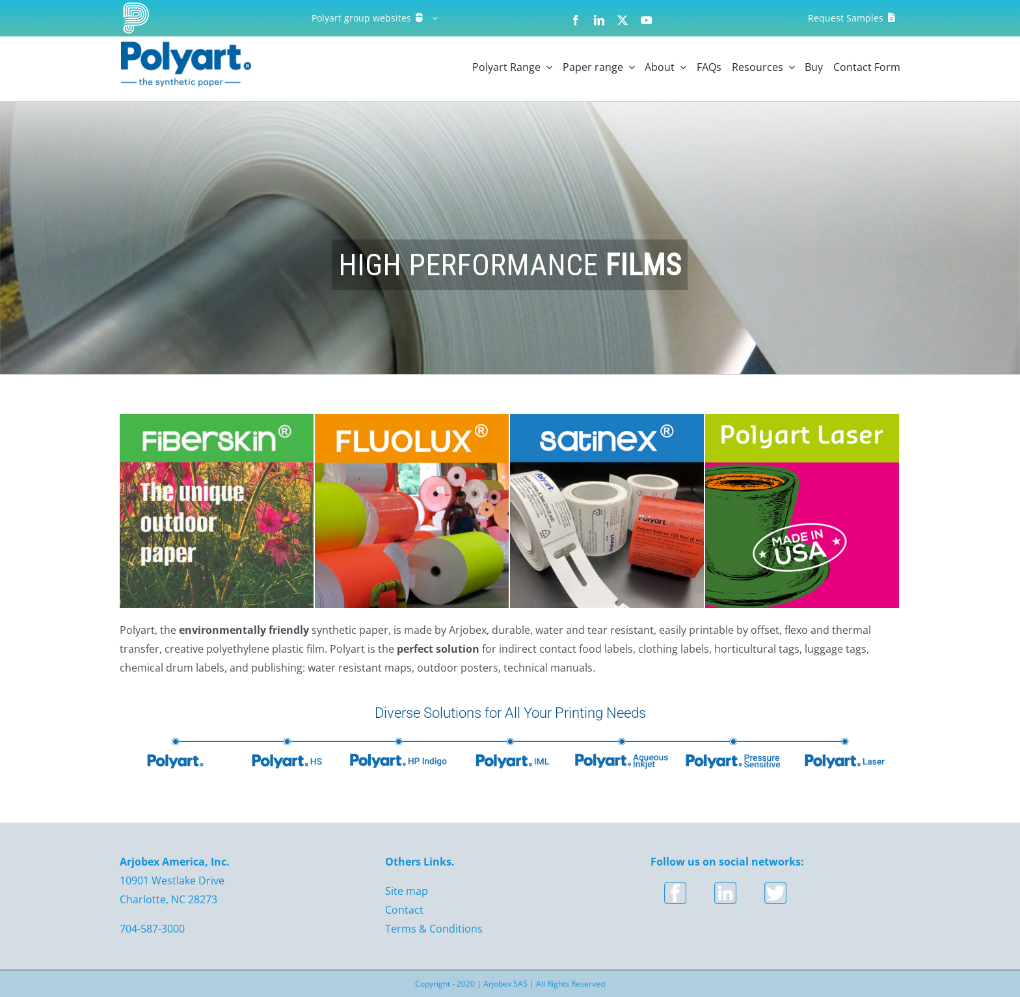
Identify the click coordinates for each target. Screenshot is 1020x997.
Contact (404, 910)
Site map (406, 891)
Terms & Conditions (434, 929)
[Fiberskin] (217, 419)
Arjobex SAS (505, 983)
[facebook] (575, 20)
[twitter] (622, 20)
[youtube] (646, 20)
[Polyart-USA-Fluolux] (412, 419)
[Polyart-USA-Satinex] (607, 419)
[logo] (186, 47)
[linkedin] (599, 20)
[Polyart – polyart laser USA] (802, 419)
